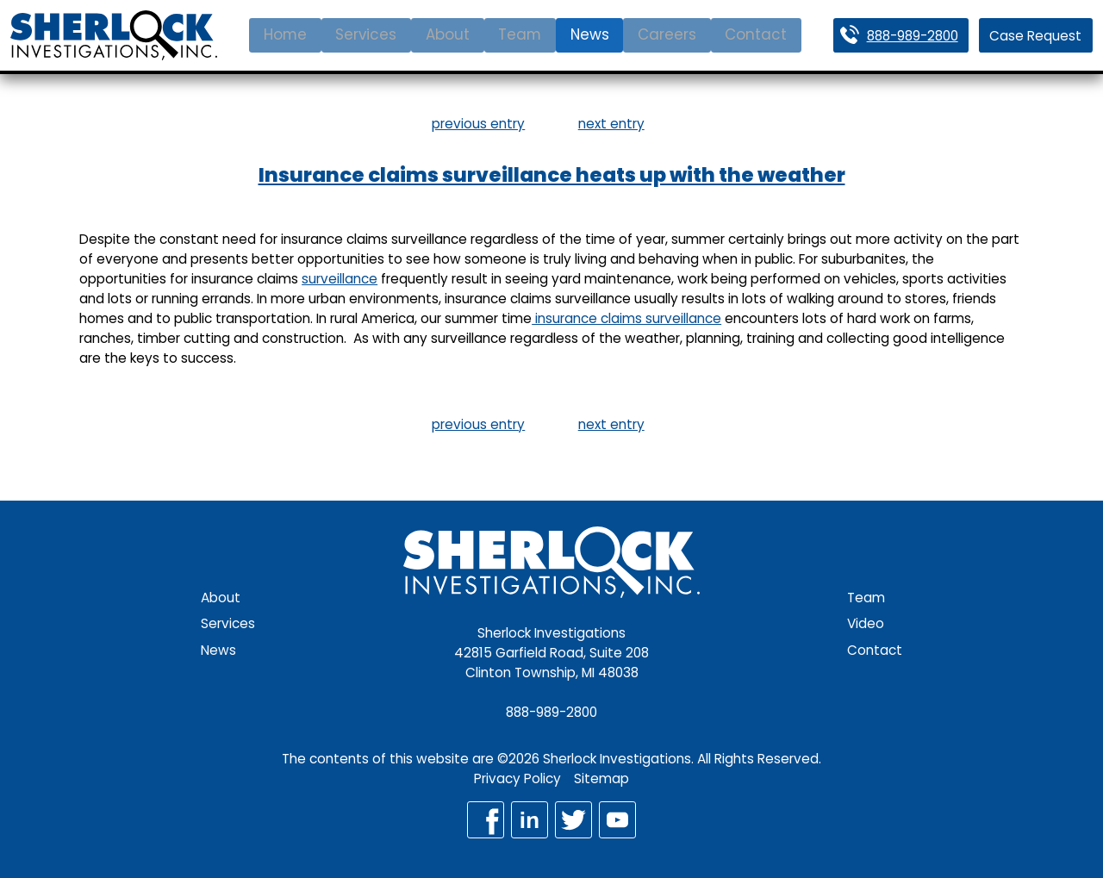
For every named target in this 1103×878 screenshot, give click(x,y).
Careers (667, 34)
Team (519, 34)
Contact (756, 34)
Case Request (1035, 36)
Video (865, 623)
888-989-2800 (912, 36)
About (448, 34)
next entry (611, 124)
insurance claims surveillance (626, 318)
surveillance (339, 279)
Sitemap (601, 778)
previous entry (478, 124)
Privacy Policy (517, 778)
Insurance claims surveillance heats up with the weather (552, 175)
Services (365, 34)
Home (285, 34)
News (589, 34)
